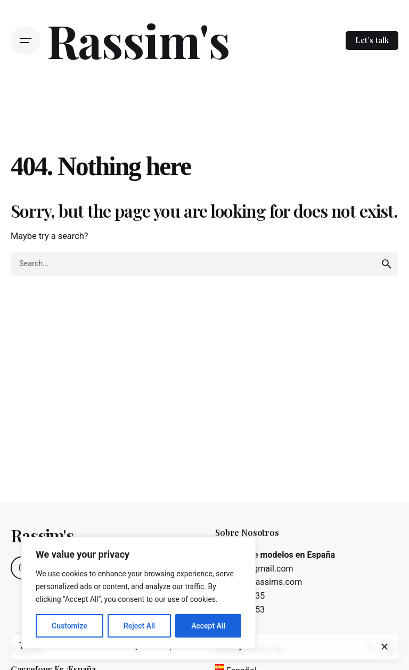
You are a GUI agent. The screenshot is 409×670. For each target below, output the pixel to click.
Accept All (208, 626)
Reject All (139, 626)
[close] (384, 646)
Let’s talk (372, 40)
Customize (69, 626)
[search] (386, 264)
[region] (138, 593)
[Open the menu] (25, 40)
